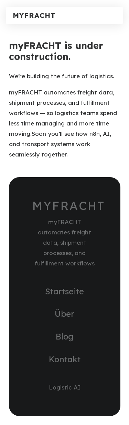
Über (64, 313)
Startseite (64, 291)
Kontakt (64, 359)
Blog (65, 336)
